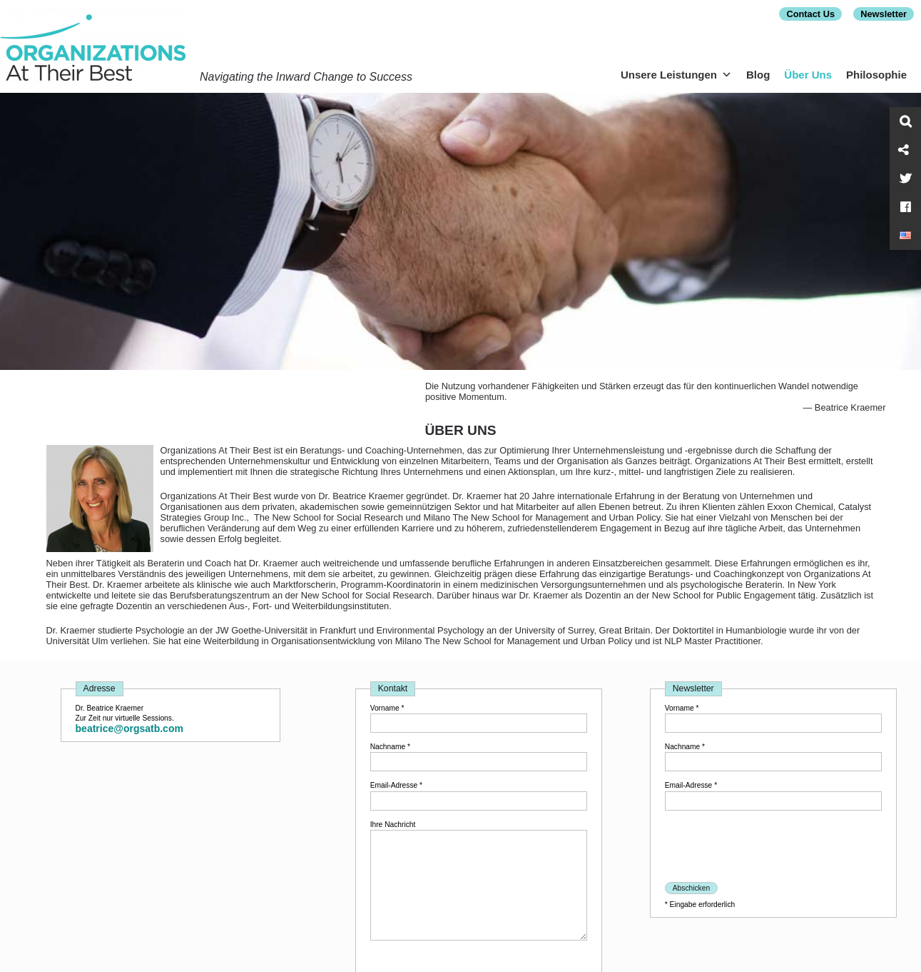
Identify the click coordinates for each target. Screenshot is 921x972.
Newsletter (883, 14)
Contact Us (810, 14)
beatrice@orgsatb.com (129, 728)
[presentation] (773, 848)
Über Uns (808, 75)
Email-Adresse (396, 785)
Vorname (387, 708)
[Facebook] (905, 207)
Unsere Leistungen (676, 75)
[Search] (905, 121)
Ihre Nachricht (393, 824)
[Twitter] (905, 178)
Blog (758, 75)
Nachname (390, 747)
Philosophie (876, 75)
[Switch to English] (905, 235)
